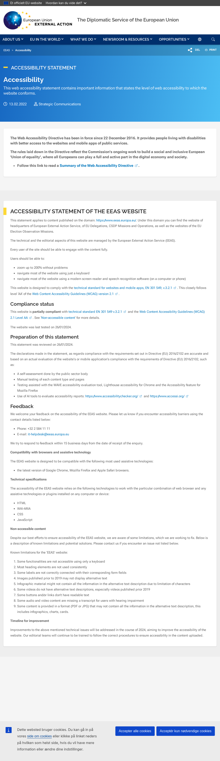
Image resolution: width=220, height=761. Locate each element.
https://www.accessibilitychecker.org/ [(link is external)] (114, 396)
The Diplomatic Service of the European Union (128, 20)
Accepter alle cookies (135, 731)
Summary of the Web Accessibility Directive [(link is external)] (99, 165)
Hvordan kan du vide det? (66, 3)
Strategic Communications (60, 104)
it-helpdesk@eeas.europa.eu (48, 434)
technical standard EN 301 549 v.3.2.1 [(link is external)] (98, 312)
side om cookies (39, 736)
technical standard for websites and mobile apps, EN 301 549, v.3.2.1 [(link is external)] (125, 288)
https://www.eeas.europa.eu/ (116, 220)
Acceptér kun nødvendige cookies (185, 731)
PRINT (209, 49)
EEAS (6, 50)
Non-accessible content (58, 318)
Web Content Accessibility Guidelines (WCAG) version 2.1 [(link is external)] (75, 294)
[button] (13, 39)
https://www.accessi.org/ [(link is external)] (169, 396)
